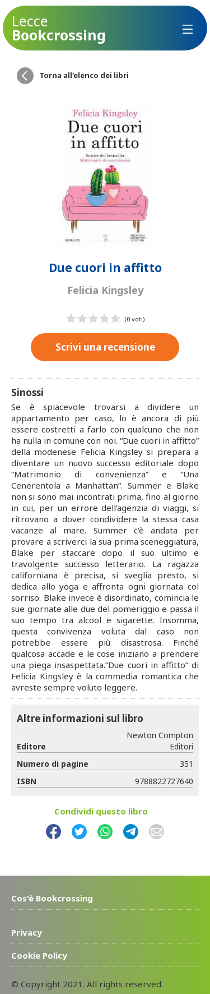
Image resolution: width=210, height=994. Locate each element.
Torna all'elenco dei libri (84, 75)
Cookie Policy (39, 955)
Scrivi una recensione (105, 346)
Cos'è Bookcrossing (52, 898)
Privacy (26, 932)
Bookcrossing (59, 28)
